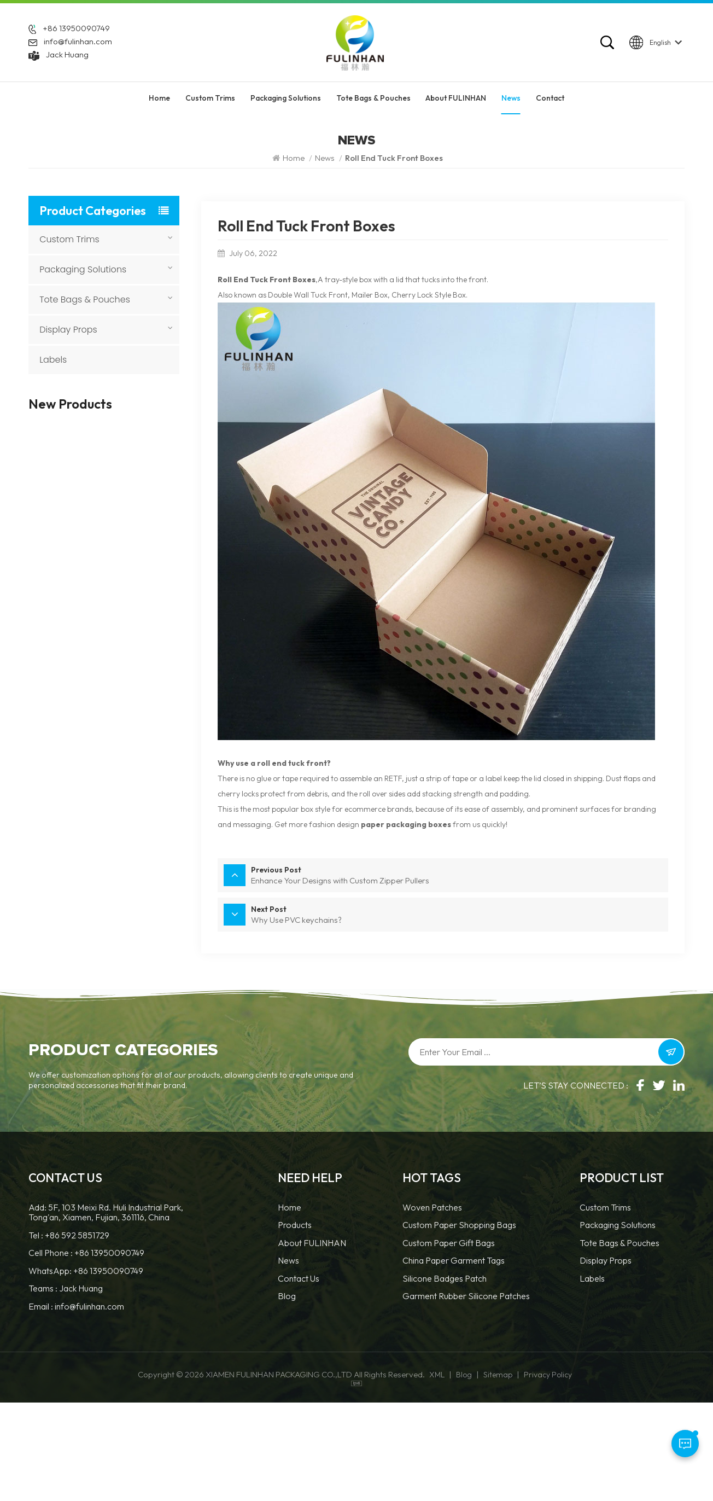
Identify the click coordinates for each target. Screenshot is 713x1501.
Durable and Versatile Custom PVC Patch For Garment (121, 1015)
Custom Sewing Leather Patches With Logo (123, 436)
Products (295, 1323)
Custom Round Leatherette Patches (117, 699)
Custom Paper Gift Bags (448, 1341)
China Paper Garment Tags (453, 1359)
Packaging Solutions (285, 103)
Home (159, 103)
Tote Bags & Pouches (373, 103)
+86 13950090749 (76, 31)
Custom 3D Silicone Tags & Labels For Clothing (124, 541)
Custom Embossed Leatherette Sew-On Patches (117, 804)
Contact (550, 103)
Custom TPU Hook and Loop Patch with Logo (122, 752)
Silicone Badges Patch (444, 1376)
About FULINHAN (455, 103)
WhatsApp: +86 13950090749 (85, 1369)
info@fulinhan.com (78, 44)
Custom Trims (210, 103)
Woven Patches (432, 1306)
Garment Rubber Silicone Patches (466, 1394)
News (511, 103)
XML (437, 1473)
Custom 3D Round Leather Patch (113, 594)
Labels (53, 359)
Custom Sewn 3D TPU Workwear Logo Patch (121, 909)
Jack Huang (67, 57)
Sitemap (497, 1473)
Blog (287, 1394)
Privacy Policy (548, 1473)
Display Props (68, 329)
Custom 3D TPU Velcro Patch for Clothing (121, 857)
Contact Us (298, 1376)
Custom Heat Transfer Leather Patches (121, 489)
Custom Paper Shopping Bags (459, 1323)
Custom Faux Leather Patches (119, 646)
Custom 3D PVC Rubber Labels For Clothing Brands (123, 963)
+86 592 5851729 (77, 1333)
